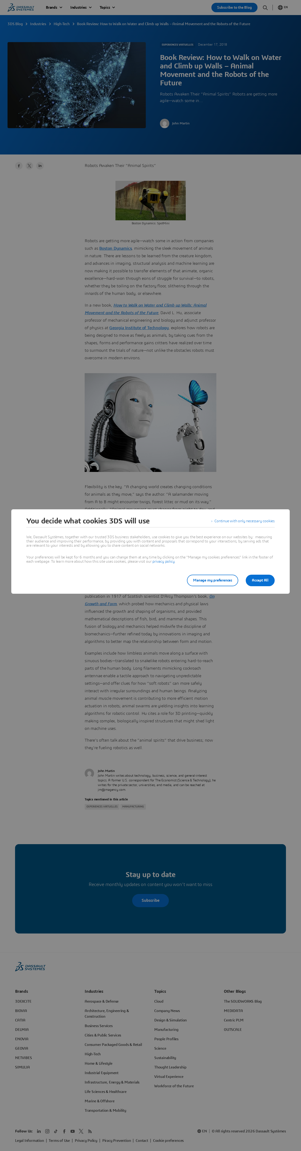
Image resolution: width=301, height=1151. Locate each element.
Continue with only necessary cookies (244, 521)
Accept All (260, 580)
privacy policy (163, 561)
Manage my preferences (212, 580)
